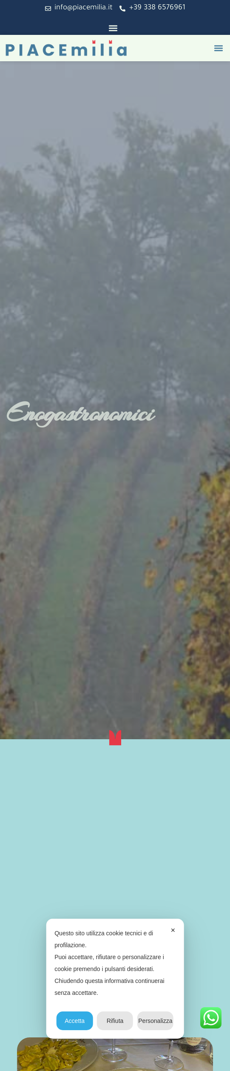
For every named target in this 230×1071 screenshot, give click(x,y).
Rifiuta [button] (115, 1020)
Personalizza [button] (155, 1020)
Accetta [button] (75, 1020)
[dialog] (115, 979)
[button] (113, 28)
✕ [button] (173, 930)
